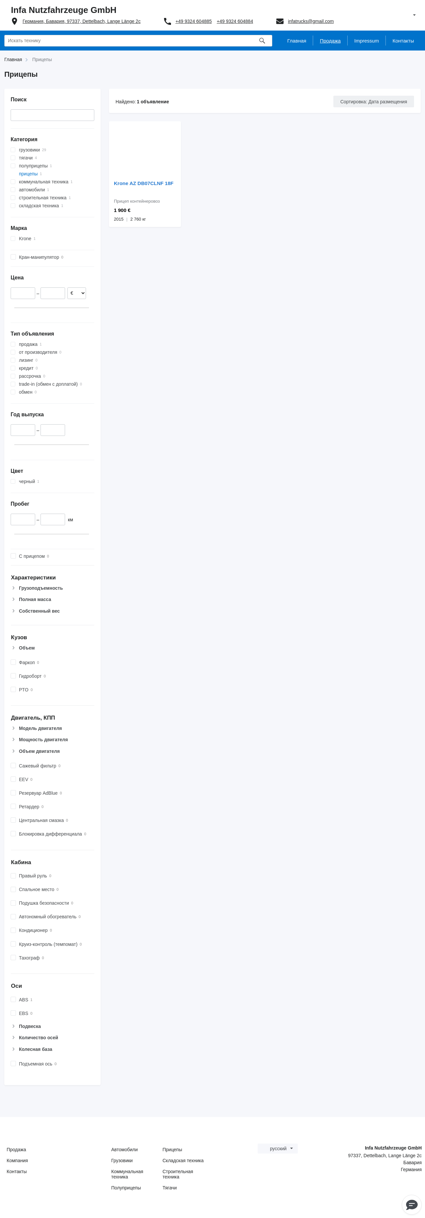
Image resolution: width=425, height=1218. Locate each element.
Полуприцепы (126, 1187)
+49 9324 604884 (235, 21)
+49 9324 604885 (193, 21)
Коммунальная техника (127, 1174)
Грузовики (122, 1160)
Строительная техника (178, 1174)
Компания (17, 1160)
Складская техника (183, 1160)
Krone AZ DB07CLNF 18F (143, 183)
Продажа (16, 1149)
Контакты (17, 1171)
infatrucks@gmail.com (311, 21)
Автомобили (124, 1149)
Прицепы (172, 1149)
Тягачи (170, 1187)
